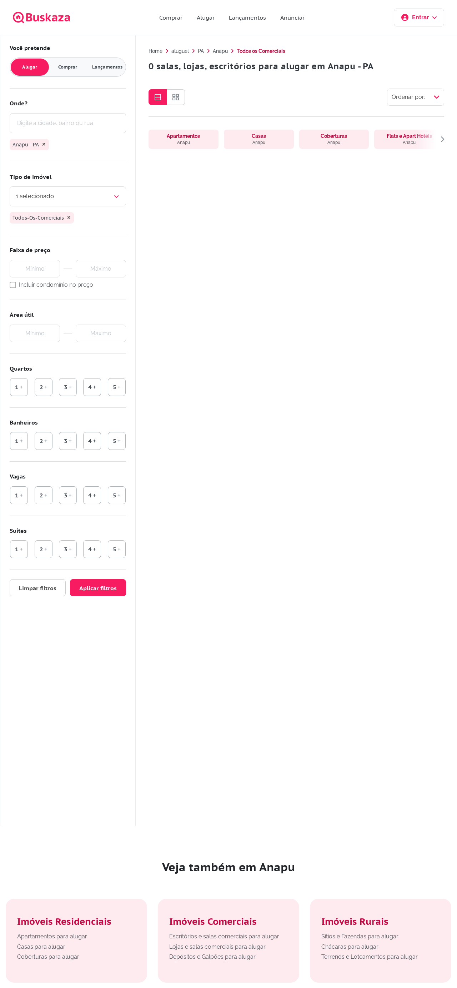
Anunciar (292, 17)
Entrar (419, 17)
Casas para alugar (41, 946)
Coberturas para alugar (48, 956)
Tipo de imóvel (30, 177)
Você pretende (30, 48)
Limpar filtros (37, 588)
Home (155, 51)
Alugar (206, 17)
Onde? (18, 103)
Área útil (22, 314)
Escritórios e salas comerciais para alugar (224, 936)
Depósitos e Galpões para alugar (212, 956)
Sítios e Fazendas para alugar (359, 936)
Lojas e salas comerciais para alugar (217, 946)
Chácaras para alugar (349, 946)
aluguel (180, 51)
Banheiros (24, 422)
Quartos (21, 368)
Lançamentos (247, 17)
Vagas (18, 476)
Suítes (18, 530)
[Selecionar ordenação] (415, 97)
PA (201, 51)
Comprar (170, 17)
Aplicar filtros (98, 588)
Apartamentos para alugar (52, 936)
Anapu (220, 51)
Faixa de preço (30, 250)
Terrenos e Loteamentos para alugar (369, 956)
